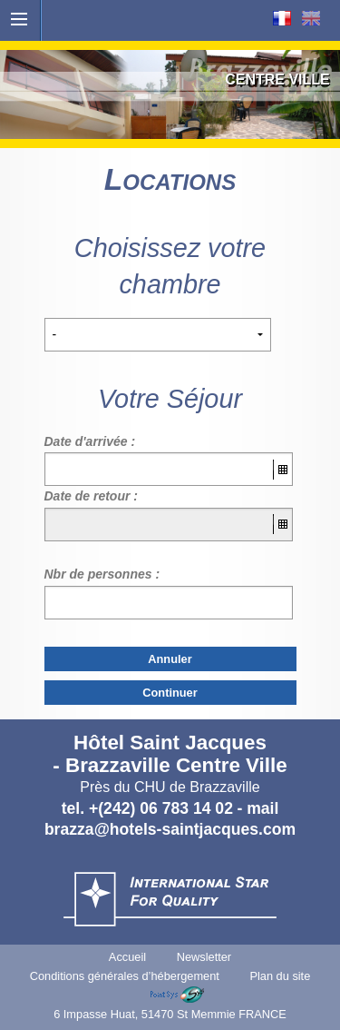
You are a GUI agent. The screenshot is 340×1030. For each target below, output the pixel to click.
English (311, 18)
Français (282, 18)
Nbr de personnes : (102, 574)
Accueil (127, 957)
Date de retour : (91, 496)
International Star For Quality (170, 899)
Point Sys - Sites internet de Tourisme (177, 994)
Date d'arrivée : (90, 441)
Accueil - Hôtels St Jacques (170, 25)
